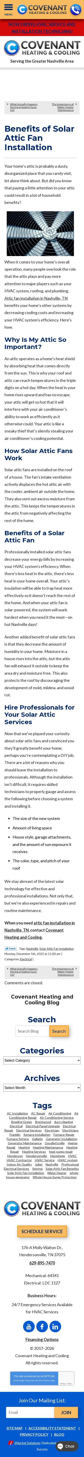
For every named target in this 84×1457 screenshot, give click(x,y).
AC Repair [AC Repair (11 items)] (38, 1113)
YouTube (29, 1326)
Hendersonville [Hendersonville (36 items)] (36, 1156)
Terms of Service (44, 1380)
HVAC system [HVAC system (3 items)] (68, 1160)
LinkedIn (55, 1326)
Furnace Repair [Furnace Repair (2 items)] (64, 1134)
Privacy (62, 1383)
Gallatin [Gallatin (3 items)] (37, 1139)
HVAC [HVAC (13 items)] (72, 1156)
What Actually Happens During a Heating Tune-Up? (24, 107)
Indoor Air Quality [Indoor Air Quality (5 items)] (19, 1164)
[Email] (31, 1412)
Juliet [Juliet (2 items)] (39, 1164)
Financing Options (42, 1339)
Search (59, 1031)
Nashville (32, 948)
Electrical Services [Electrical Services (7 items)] (29, 1130)
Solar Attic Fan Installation (56, 948)
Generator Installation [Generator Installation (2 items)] (61, 1139)
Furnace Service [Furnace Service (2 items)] (18, 1139)
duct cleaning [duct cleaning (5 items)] (63, 1122)
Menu (8, 14)
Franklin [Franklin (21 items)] (15, 1134)
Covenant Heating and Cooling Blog (42, 1000)
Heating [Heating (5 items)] (24, 1147)
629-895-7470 (75, 10)
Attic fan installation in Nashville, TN (36, 298)
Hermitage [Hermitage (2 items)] (57, 1156)
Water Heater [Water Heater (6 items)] (57, 1173)
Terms (69, 1383)
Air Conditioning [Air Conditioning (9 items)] (59, 1113)
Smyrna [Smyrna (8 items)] (37, 1168)
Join (66, 1412)
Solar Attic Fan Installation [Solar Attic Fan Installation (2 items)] (25, 1173)
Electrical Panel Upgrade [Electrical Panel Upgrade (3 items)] (43, 1126)
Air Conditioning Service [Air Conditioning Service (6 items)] (57, 1117)
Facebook (42, 1326)
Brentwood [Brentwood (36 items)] (43, 1122)
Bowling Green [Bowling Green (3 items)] (21, 1122)
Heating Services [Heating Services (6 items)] (34, 1151)
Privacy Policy (30, 1380)
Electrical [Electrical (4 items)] (16, 1126)
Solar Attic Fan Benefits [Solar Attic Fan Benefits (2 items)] (62, 1168)
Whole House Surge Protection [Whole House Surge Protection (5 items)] (55, 1177)
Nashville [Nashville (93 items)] (52, 1164)
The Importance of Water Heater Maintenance (63, 107)
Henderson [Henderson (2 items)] (15, 1156)
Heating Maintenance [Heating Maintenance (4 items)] (48, 1147)
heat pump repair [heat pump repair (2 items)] (61, 1151)
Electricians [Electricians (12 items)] (70, 1130)
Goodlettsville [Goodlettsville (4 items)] (55, 1143)
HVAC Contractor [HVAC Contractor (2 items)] (19, 1160)
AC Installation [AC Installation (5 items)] (17, 1113)
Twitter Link (10, 948)
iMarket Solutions (27, 1443)
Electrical (26, 959)
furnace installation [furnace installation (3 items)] (37, 1134)
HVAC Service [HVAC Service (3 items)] (45, 1160)
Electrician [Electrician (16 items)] (52, 1130)
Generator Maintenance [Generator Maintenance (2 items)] (25, 1143)
